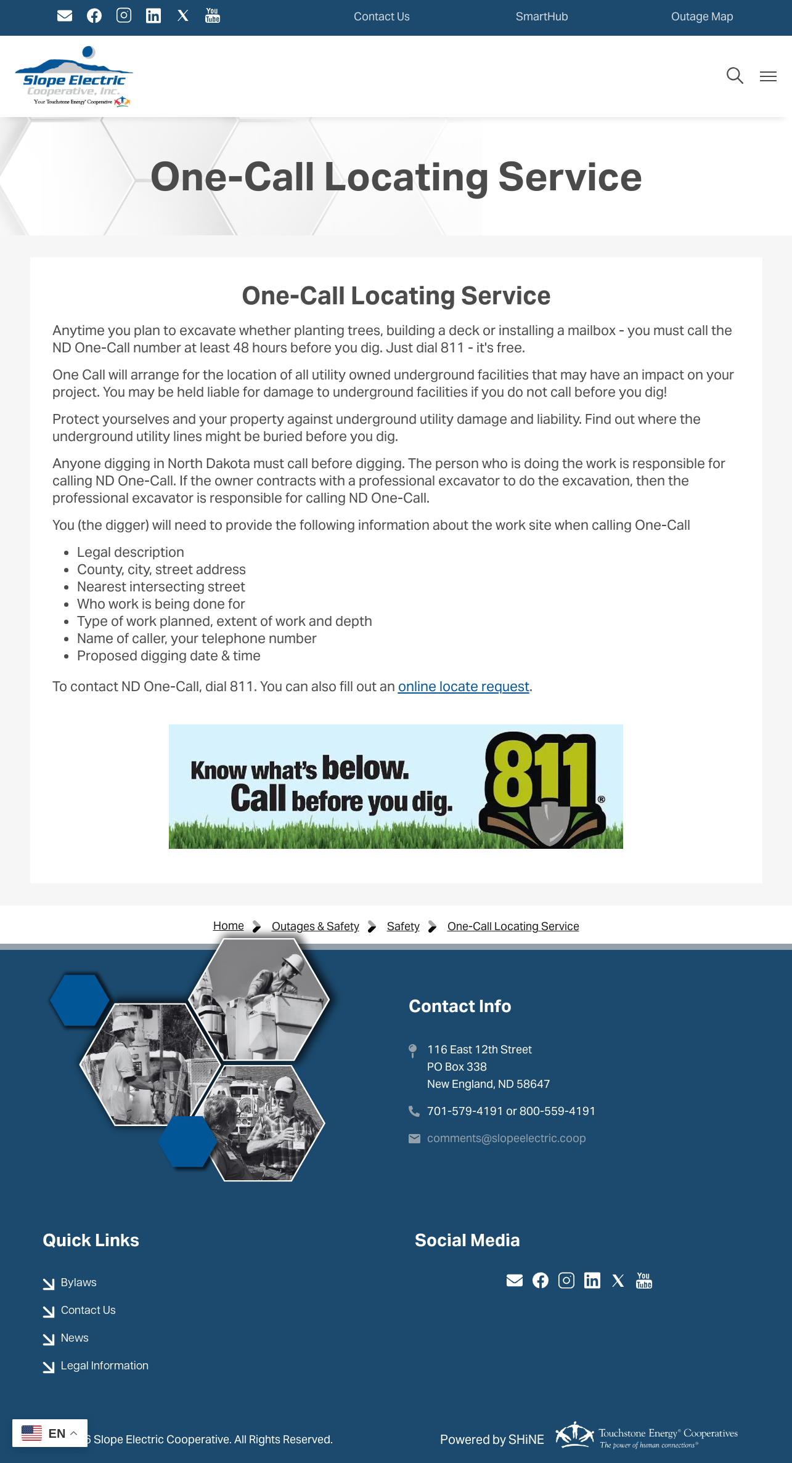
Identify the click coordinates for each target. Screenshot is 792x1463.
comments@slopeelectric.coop (506, 1138)
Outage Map (702, 16)
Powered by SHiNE (492, 1439)
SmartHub (542, 16)
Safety (403, 926)
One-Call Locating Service (513, 926)
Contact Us (382, 16)
